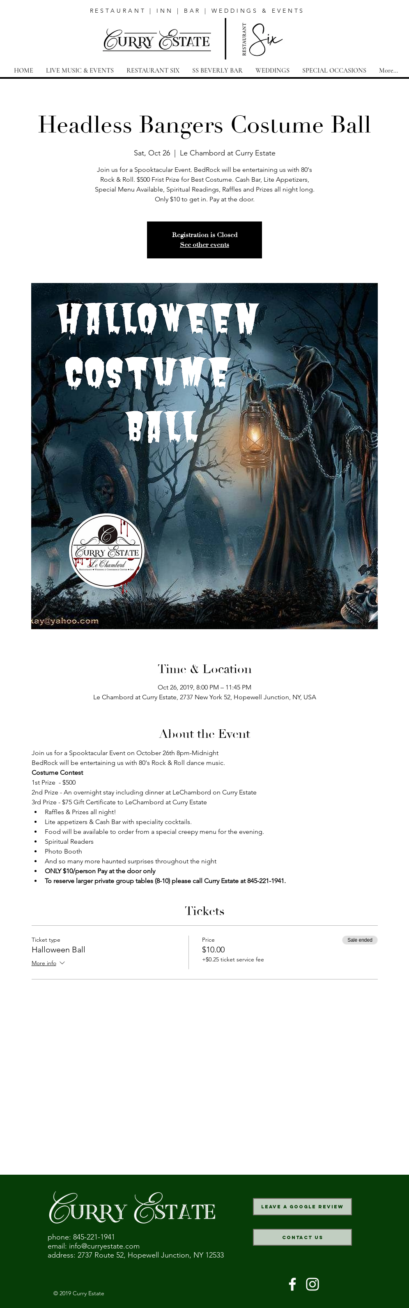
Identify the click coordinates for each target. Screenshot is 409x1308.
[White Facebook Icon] (292, 1284)
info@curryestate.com (104, 1246)
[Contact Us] (302, 1237)
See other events (204, 245)
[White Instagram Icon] (312, 1284)
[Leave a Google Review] (302, 1206)
